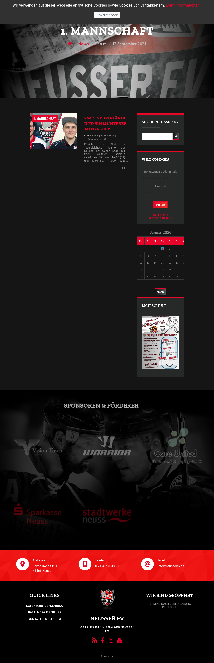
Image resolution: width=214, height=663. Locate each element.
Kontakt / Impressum (44, 619)
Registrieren (160, 214)
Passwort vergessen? (160, 217)
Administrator (91, 135)
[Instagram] (111, 641)
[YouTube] (119, 641)
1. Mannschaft (44, 118)
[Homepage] (70, 43)
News (83, 43)
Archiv (160, 291)
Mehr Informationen (183, 5)
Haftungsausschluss (44, 612)
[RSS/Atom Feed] (94, 641)
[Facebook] (103, 641)
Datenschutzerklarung (44, 605)
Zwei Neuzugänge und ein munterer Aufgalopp (105, 123)
